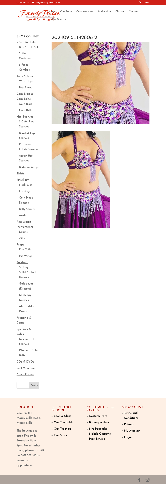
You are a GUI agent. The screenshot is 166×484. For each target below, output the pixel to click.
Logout (129, 437)
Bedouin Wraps (29, 167)
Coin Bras (25, 104)
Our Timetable (63, 422)
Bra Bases (25, 87)
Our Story (66, 12)
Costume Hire (84, 12)
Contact (133, 12)
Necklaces (25, 185)
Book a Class (62, 416)
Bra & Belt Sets (29, 47)
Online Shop (55, 19)
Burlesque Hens (99, 422)
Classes (119, 12)
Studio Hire (104, 12)
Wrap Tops (26, 81)
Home (52, 12)
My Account (132, 430)
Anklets (24, 215)
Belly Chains (27, 209)
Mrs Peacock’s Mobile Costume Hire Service (100, 433)
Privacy (129, 424)
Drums (23, 231)
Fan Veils (25, 249)
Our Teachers (62, 428)
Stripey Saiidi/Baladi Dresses (27, 272)
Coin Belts (25, 110)
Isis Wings (25, 256)
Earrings (24, 191)
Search (34, 385)
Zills (22, 238)
